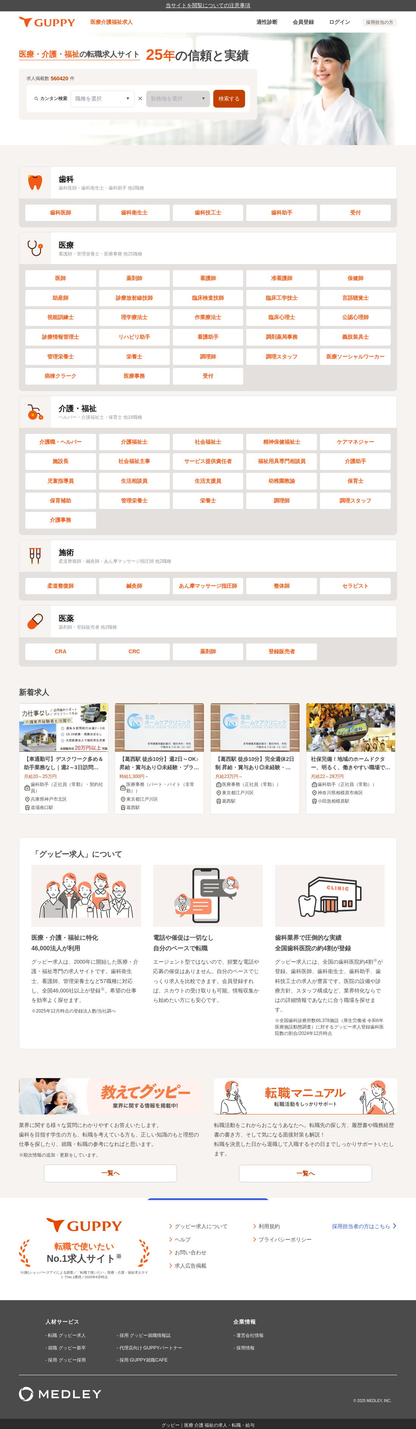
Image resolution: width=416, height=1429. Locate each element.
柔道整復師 (60, 586)
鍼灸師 (134, 586)
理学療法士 (134, 317)
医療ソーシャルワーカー (355, 357)
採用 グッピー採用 (67, 1357)
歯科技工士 (208, 213)
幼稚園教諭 (282, 481)
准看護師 (281, 278)
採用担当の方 (379, 22)
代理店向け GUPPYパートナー (150, 1345)
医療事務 (134, 376)
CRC (134, 651)
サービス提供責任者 (208, 461)
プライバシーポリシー (285, 1236)
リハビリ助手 (134, 337)
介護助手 (355, 461)
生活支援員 (208, 481)
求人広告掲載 (190, 1262)
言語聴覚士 (355, 298)
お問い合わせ (190, 1249)
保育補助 (60, 501)
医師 (60, 278)
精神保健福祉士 (281, 442)
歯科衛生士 (134, 213)
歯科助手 (281, 213)
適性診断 (267, 22)
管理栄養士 (60, 357)
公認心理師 (355, 317)
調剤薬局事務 (282, 337)
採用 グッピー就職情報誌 (144, 1333)
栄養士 (134, 357)
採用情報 (245, 1345)
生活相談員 (134, 481)
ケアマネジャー (355, 442)
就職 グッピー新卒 (67, 1345)
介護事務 (60, 520)
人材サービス (62, 1319)
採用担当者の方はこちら (364, 1224)
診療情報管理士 (60, 337)
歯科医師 (60, 213)
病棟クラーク (60, 376)
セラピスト (355, 586)
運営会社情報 (249, 1333)
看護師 (208, 278)
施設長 (60, 461)
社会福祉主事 (134, 461)
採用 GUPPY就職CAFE (142, 1357)
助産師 (60, 298)
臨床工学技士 (282, 298)
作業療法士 (208, 317)
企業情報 (244, 1319)
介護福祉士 (134, 442)
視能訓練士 (60, 317)
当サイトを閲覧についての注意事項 (208, 5)
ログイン (339, 22)
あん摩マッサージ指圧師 (208, 586)
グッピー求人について (201, 1223)
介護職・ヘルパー (60, 442)
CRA (60, 651)
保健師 (355, 278)
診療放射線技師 (134, 298)
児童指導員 (60, 481)
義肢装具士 (355, 337)
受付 (355, 213)
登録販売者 (282, 651)
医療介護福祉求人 (111, 22)
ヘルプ (183, 1236)
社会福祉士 (208, 442)
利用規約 (269, 1223)
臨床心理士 (282, 317)
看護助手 (208, 337)
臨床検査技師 (208, 298)
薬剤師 (134, 278)
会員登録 (303, 22)
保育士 (355, 481)
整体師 (282, 586)
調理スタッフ (282, 357)
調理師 (208, 357)
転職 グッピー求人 (67, 1333)
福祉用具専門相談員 (282, 461)
